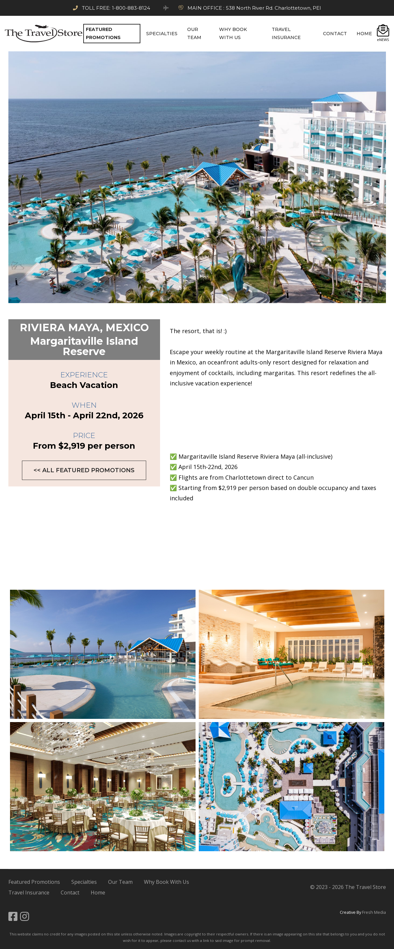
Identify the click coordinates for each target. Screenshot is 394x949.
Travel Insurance (28, 892)
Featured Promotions (34, 881)
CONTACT (335, 33)
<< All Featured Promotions (84, 470)
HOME (364, 33)
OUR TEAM (194, 33)
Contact (70, 892)
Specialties (84, 881)
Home (98, 892)
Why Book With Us (166, 881)
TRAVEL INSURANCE (286, 33)
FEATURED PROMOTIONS (103, 33)
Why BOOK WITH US (233, 33)
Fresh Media (374, 912)
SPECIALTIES (161, 33)
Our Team (120, 881)
